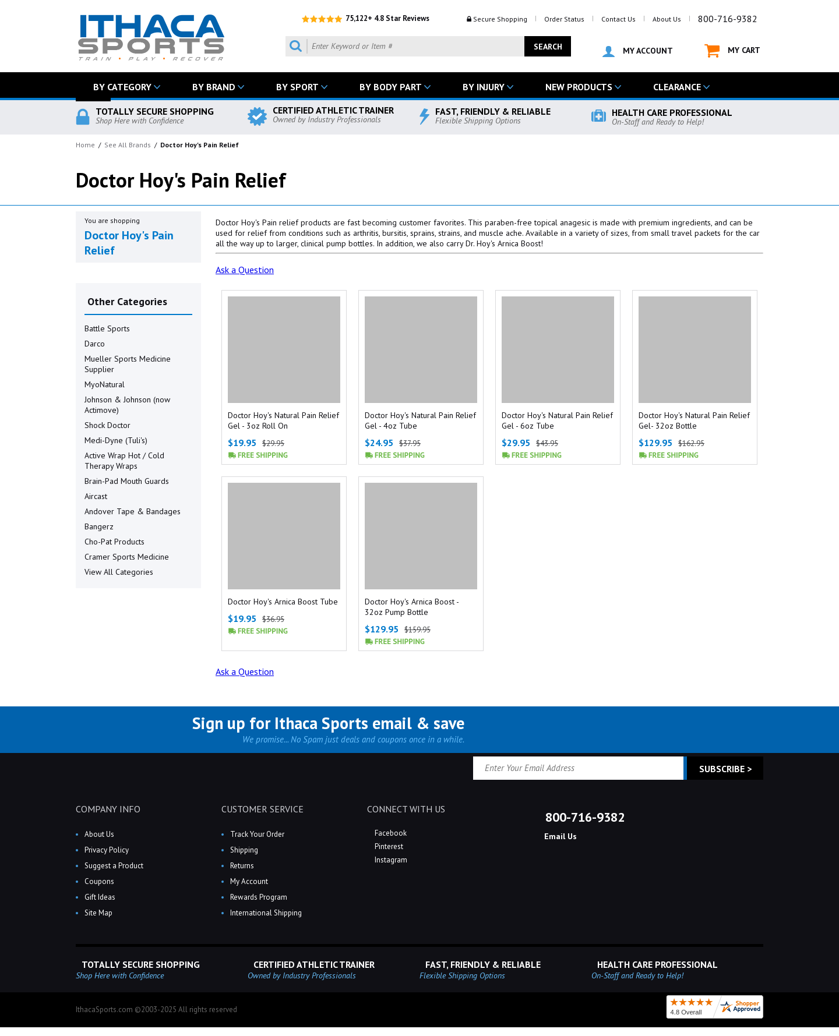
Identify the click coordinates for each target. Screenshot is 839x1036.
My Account (249, 881)
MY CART (732, 51)
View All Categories (118, 572)
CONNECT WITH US (406, 809)
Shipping (244, 850)
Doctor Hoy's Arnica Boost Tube (283, 601)
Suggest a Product (113, 866)
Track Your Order (257, 834)
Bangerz (99, 526)
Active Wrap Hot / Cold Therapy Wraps (124, 460)
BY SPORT (297, 87)
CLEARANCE (677, 87)
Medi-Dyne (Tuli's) (115, 440)
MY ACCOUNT (637, 51)
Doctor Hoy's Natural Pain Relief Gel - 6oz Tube (557, 420)
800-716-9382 (727, 18)
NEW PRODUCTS (578, 87)
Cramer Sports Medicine (126, 556)
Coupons (99, 881)
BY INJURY (484, 87)
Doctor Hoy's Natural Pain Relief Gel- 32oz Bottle (694, 420)
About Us (667, 19)
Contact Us (618, 19)
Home (85, 144)
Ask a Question (245, 269)
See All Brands (127, 144)
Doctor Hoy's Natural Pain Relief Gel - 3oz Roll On (283, 420)
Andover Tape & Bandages (132, 511)
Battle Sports (107, 328)
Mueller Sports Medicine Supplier (127, 363)
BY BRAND (213, 87)
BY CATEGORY (122, 87)
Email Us (559, 836)
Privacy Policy (106, 850)
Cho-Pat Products (114, 541)
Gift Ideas (99, 897)
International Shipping (266, 913)
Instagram (390, 860)
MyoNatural (104, 384)
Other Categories (127, 301)
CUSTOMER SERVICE (262, 809)
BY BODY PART (390, 87)
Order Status (564, 19)
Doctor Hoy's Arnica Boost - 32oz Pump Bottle (412, 606)
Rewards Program (258, 897)
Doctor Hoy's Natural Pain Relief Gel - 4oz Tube (420, 420)
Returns (242, 866)
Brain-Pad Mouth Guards (126, 481)
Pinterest (388, 846)
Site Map (98, 913)
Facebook (390, 833)
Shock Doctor (107, 425)
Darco (94, 343)
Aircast (95, 496)
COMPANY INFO (108, 809)
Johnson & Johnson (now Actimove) (127, 404)
